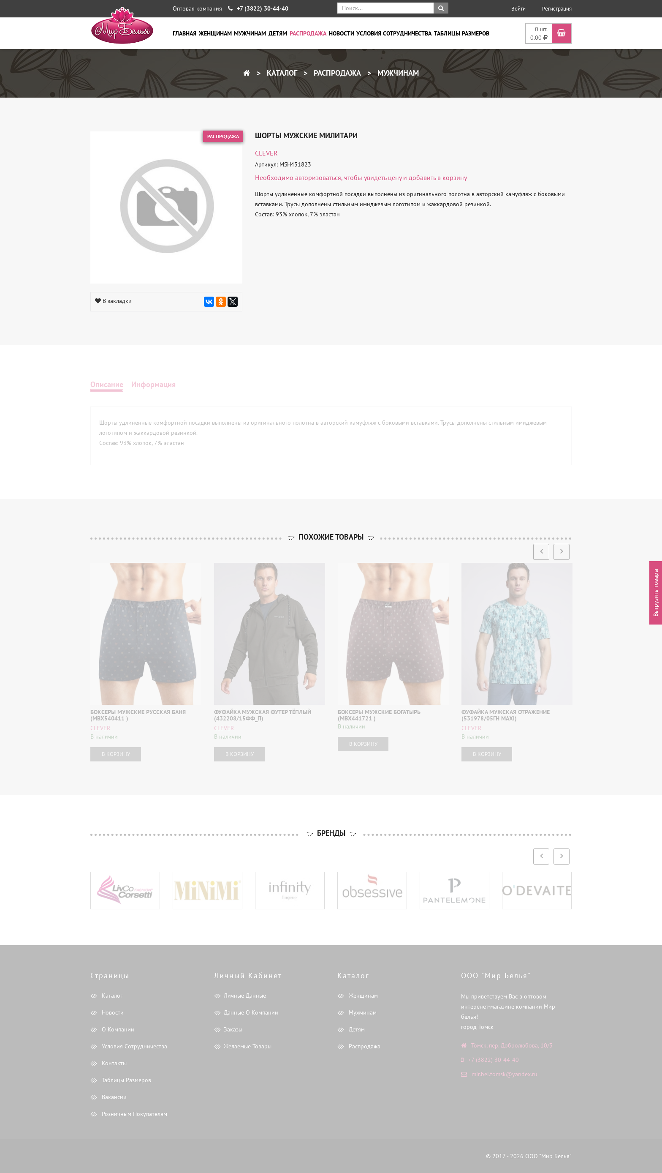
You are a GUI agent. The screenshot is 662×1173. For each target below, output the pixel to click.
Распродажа (308, 33)
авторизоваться (318, 177)
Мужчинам (250, 33)
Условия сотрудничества (393, 33)
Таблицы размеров (461, 33)
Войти (518, 8)
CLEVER (266, 153)
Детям (278, 33)
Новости (341, 33)
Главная (184, 33)
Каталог (281, 73)
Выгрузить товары (655, 593)
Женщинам (215, 33)
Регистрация (557, 8)
